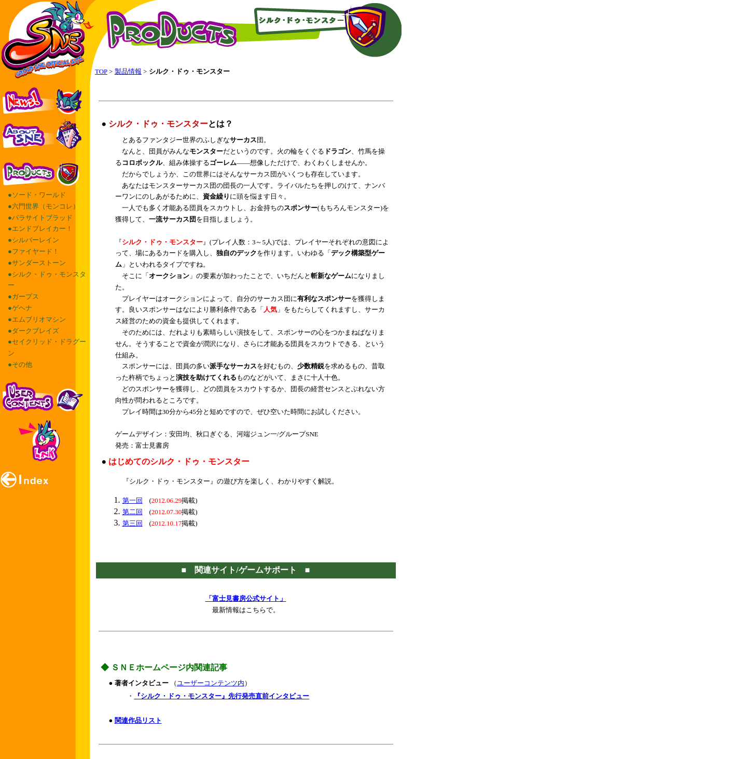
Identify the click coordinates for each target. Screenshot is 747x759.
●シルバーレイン (33, 240)
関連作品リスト (138, 720)
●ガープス (23, 296)
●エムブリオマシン (37, 319)
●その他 (20, 364)
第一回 (132, 500)
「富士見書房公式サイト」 (245, 598)
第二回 (132, 512)
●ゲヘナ (20, 308)
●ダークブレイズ (33, 331)
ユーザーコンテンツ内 (210, 683)
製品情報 (128, 71)
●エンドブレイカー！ (40, 228)
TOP (101, 71)
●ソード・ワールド (37, 195)
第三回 (132, 523)
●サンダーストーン (37, 263)
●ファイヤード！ (33, 251)
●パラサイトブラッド (40, 218)
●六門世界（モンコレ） (43, 206)
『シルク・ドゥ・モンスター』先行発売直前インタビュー (221, 696)
